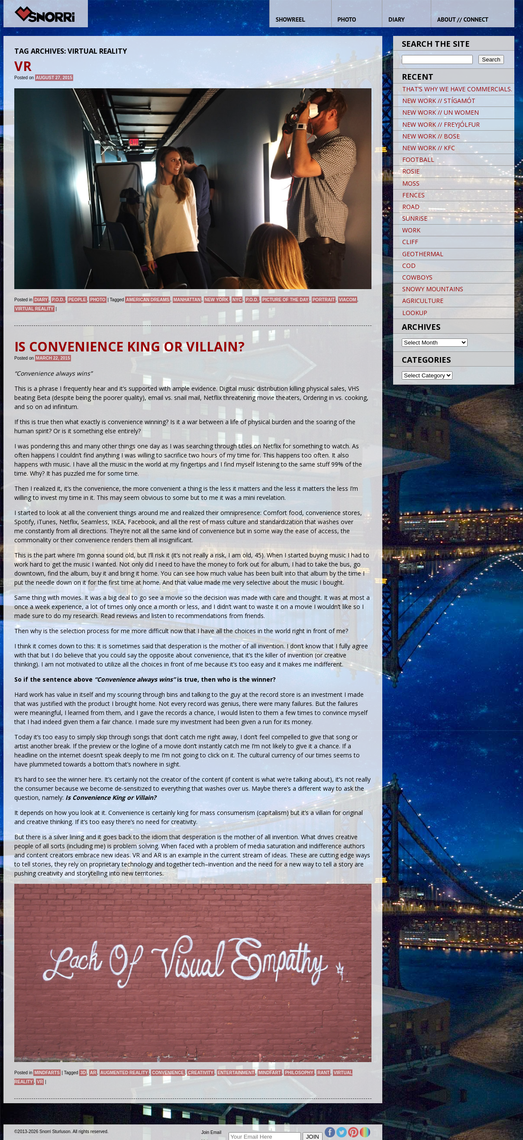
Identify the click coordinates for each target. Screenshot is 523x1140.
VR (40, 1081)
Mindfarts (46, 1072)
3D (83, 1072)
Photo (97, 299)
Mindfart (269, 1072)
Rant (323, 1072)
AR (93, 1072)
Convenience (168, 1072)
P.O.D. (58, 299)
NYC (237, 299)
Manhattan (187, 299)
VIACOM (347, 299)
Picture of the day (285, 299)
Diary (41, 299)
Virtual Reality (34, 308)
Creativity (200, 1072)
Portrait (324, 299)
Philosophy (299, 1072)
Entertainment (236, 1072)
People (77, 299)
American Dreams (147, 299)
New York (217, 299)
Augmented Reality (124, 1072)
